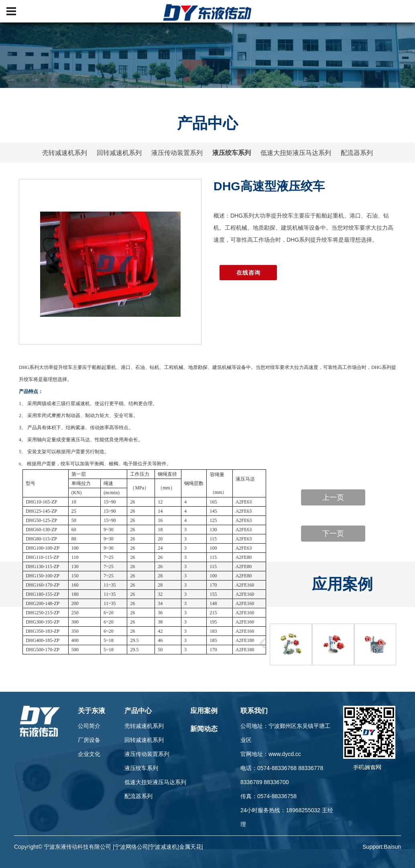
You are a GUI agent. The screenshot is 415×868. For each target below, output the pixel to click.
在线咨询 (248, 272)
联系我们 (254, 711)
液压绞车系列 (231, 152)
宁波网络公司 (131, 847)
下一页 (333, 534)
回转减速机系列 (119, 152)
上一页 (333, 497)
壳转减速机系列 (64, 152)
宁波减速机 (163, 847)
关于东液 (91, 711)
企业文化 (89, 754)
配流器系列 (357, 152)
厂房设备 (89, 740)
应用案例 (204, 711)
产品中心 (138, 711)
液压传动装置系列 (177, 152)
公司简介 (89, 726)
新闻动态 (204, 729)
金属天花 (190, 847)
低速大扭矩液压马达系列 (295, 152)
